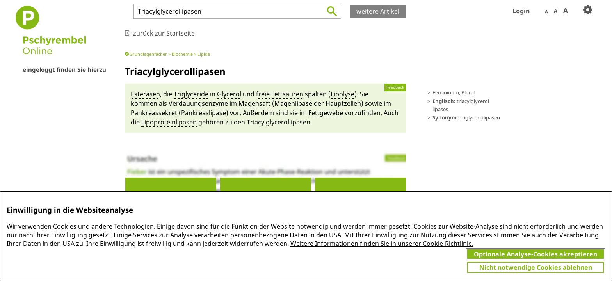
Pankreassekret (154, 112)
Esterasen (145, 94)
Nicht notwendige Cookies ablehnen (535, 267)
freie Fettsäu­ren (279, 94)
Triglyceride (191, 94)
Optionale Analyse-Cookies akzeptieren (535, 254)
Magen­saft (254, 103)
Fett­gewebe (325, 112)
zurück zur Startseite (160, 33)
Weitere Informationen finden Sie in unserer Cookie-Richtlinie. (381, 243)
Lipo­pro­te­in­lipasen (169, 122)
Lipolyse (342, 94)
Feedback (395, 87)
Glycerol (229, 94)
